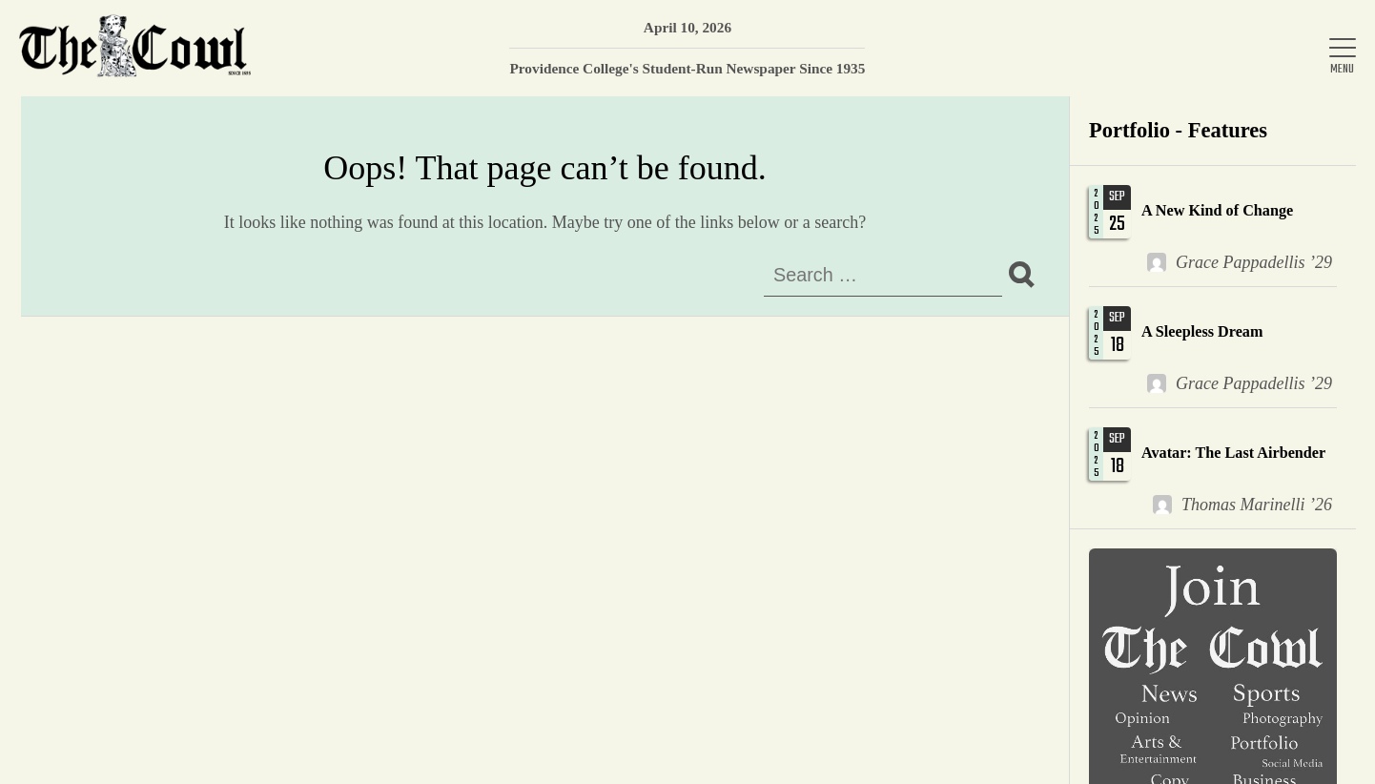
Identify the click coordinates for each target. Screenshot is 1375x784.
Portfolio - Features (1178, 130)
